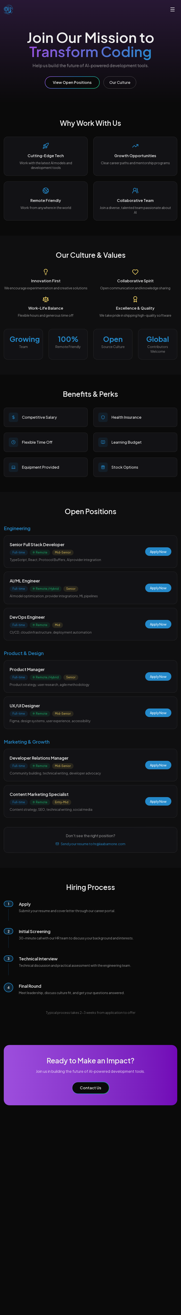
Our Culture (119, 82)
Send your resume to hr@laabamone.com (90, 844)
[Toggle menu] (172, 9)
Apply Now (158, 551)
